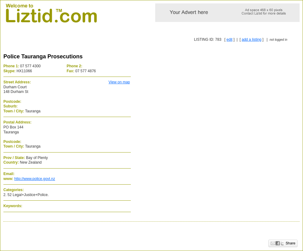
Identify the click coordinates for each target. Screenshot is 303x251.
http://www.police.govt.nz (34, 179)
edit (229, 39)
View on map (119, 82)
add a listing (251, 39)
